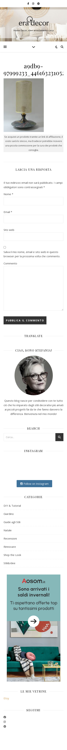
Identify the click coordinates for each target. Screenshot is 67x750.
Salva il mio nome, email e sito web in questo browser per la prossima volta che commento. (32, 254)
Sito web (9, 230)
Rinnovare (10, 546)
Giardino (9, 514)
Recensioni (10, 538)
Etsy (6, 698)
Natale (8, 530)
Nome (8, 194)
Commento (10, 263)
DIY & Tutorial (12, 505)
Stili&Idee (9, 563)
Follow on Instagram (34, 483)
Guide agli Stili (12, 522)
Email (8, 212)
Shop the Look (12, 555)
